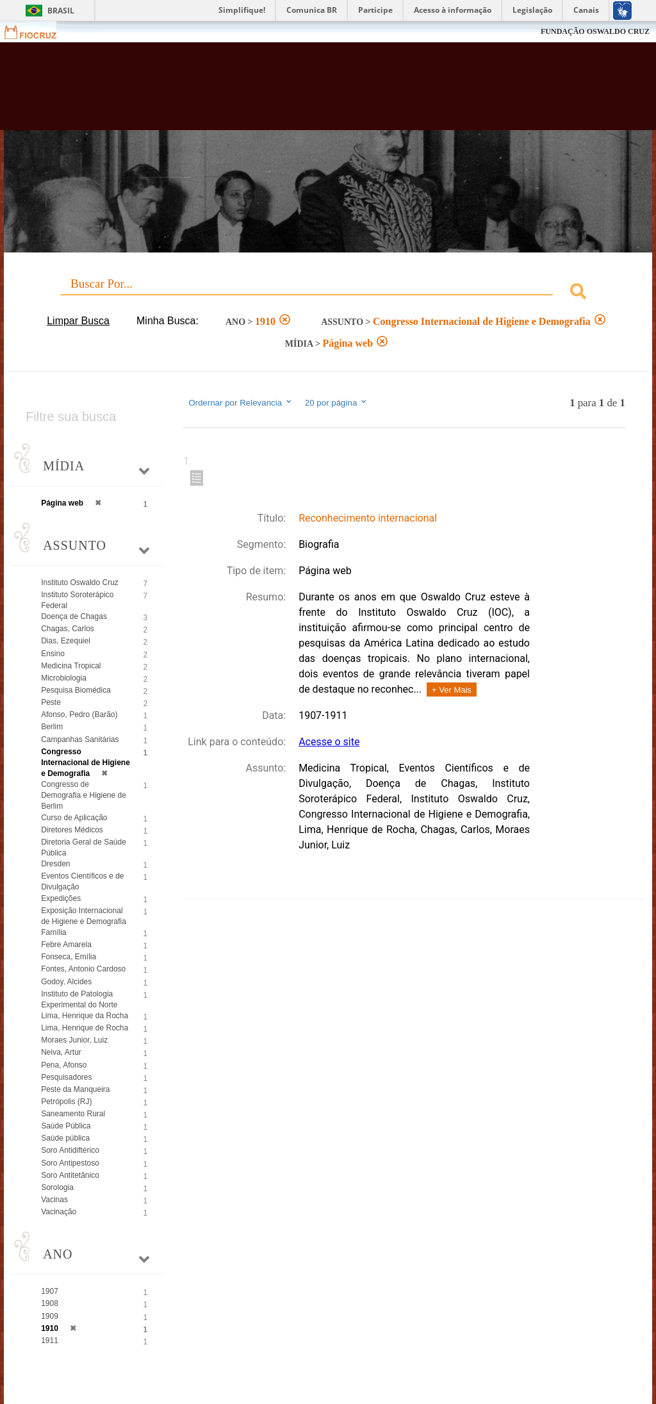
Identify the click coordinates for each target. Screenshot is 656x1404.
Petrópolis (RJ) (66, 1101)
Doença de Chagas (74, 616)
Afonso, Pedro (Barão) (79, 714)
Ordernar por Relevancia (240, 402)
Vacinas (54, 1199)
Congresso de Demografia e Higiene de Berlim (83, 795)
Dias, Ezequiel (65, 640)
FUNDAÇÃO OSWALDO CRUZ (595, 31)
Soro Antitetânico (70, 1175)
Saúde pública (65, 1138)
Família (53, 932)
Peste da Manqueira (75, 1089)
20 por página (336, 402)
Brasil (60, 10)
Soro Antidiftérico (70, 1150)
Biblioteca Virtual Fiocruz (280, 91)
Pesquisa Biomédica (76, 690)
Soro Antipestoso (70, 1163)
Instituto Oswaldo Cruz (80, 582)
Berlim (52, 726)
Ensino (53, 653)
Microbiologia (63, 677)
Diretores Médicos (72, 829)
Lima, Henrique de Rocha (84, 1027)
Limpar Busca (78, 320)
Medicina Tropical (71, 665)
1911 (49, 1340)
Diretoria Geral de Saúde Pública (83, 847)
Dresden (55, 863)
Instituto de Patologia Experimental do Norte (79, 999)
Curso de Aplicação (74, 817)
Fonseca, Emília (68, 956)
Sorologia (57, 1187)
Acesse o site (329, 742)
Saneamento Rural (73, 1113)
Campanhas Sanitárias (80, 739)
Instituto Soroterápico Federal (77, 600)
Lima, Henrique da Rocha (84, 1015)
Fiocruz (38, 31)
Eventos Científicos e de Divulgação (82, 881)
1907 (49, 1291)
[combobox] (328, 293)
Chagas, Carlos (67, 628)
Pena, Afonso (63, 1065)
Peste (51, 702)
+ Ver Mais (452, 690)
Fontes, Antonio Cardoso (83, 968)
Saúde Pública (65, 1125)
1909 (49, 1316)
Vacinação (58, 1211)
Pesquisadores (66, 1077)
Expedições (61, 898)
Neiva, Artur (61, 1052)
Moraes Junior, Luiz (74, 1040)
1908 (49, 1303)
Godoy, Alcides (66, 981)
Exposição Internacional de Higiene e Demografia (83, 916)
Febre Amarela (66, 944)
